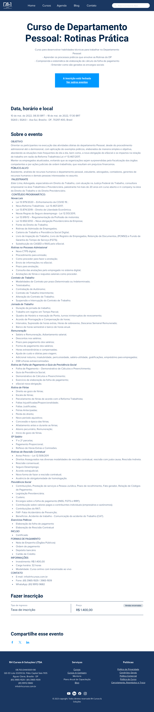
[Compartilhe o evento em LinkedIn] (27, 642)
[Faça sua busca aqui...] (130, 5)
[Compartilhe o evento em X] (20, 642)
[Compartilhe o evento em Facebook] (12, 642)
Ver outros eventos (77, 82)
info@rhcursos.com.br (25, 686)
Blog (77, 682)
